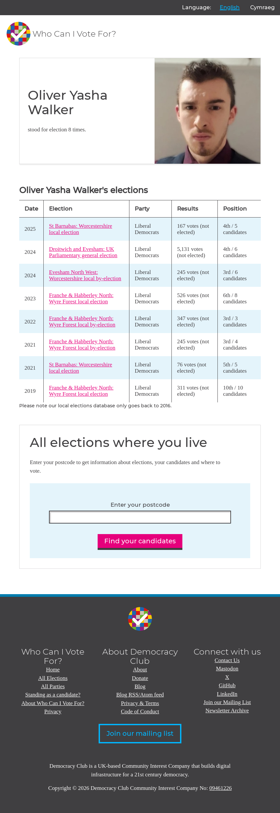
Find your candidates (140, 541)
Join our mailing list (140, 733)
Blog (140, 686)
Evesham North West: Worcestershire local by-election (85, 275)
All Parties (53, 686)
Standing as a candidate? (52, 695)
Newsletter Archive (227, 710)
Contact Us (227, 660)
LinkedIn (227, 694)
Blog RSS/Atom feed (140, 695)
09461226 (221, 788)
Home (53, 669)
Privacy (53, 711)
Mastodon (227, 668)
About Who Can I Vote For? (53, 703)
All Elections (53, 678)
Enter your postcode (140, 505)
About (140, 669)
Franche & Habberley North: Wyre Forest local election (81, 298)
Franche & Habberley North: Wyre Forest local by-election (82, 321)
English (230, 7)
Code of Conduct (140, 711)
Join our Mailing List (227, 702)
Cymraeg (262, 7)
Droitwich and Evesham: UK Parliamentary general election (83, 252)
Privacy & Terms (140, 703)
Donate (140, 678)
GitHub (227, 685)
